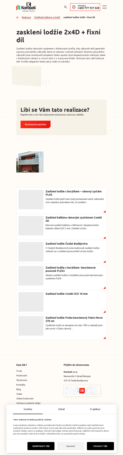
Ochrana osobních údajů (28, 403)
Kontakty (20, 385)
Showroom (21, 380)
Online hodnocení (25, 398)
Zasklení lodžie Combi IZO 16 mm (67, 293)
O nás (19, 371)
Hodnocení (21, 375)
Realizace (26, 17)
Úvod (17, 17)
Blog (18, 389)
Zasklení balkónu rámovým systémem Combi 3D (74, 219)
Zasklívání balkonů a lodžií (47, 17)
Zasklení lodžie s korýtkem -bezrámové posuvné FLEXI (71, 269)
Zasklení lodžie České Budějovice (67, 243)
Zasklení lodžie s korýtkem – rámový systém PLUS (74, 193)
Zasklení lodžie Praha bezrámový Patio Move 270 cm (74, 319)
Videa (19, 394)
